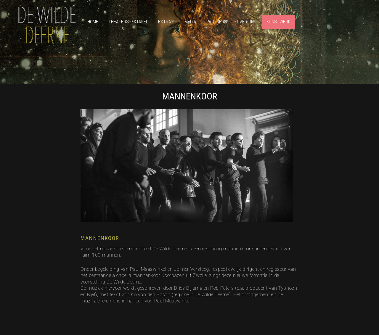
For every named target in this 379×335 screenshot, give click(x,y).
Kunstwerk (278, 22)
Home (92, 22)
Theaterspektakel (128, 22)
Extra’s (166, 22)
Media (190, 22)
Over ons (246, 22)
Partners (216, 22)
